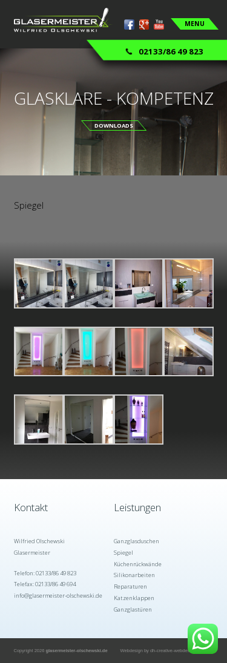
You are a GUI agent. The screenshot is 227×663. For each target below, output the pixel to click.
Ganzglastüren (133, 609)
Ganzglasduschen (136, 541)
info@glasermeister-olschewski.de (58, 595)
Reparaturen (130, 586)
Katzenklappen (134, 598)
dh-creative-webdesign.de (176, 650)
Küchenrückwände (138, 564)
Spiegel (123, 553)
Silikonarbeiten (134, 575)
